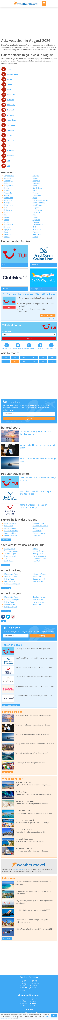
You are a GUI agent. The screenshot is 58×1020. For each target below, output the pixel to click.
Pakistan (36, 193)
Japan (6, 220)
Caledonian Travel (39, 559)
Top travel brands (11, 552)
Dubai (9, 69)
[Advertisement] (29, 22)
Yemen (35, 237)
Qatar (35, 198)
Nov (43, 362)
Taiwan (35, 217)
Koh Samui (11, 125)
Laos (6, 232)
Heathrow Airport (39, 598)
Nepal (35, 185)
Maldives (10, 150)
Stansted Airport (10, 578)
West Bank (37, 234)
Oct (34, 362)
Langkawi (10, 130)
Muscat (10, 79)
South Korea (37, 210)
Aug (15, 362)
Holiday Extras (38, 555)
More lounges (6, 612)
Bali (8, 161)
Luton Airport (9, 582)
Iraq (5, 215)
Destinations (40, 349)
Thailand (10, 110)
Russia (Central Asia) (40, 200)
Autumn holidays (39, 524)
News (23, 992)
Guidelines (35, 985)
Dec (52, 362)
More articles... (7, 773)
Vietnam (10, 115)
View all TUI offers (50, 319)
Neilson (35, 550)
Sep (24, 362)
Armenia (7, 178)
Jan (6, 358)
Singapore (36, 207)
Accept (54, 1016)
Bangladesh (8, 185)
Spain (34, 1003)
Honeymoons (38, 529)
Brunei (7, 190)
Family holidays (10, 529)
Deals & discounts (51, 349)
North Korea (37, 188)
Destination (6, 333)
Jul (5, 362)
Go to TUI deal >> (47, 316)
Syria (34, 215)
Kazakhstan (8, 224)
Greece (34, 1001)
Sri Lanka (10, 155)
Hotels (24, 1003)
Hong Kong (11, 120)
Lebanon (7, 234)
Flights (24, 1001)
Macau (6, 237)
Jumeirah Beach (13, 74)
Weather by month (18, 349)
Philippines (37, 195)
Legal (23, 986)
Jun (52, 358)
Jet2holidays (9, 562)
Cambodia (8, 193)
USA (33, 1006)
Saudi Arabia (37, 205)
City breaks (8, 527)
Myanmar (36, 183)
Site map (24, 988)
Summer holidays (10, 536)
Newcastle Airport (39, 582)
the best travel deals (19, 870)
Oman (9, 84)
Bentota (10, 140)
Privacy (24, 985)
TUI (5, 559)
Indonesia (11, 94)
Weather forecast (29, 349)
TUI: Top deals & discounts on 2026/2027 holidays (29, 295)
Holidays (24, 999)
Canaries (35, 999)
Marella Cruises (38, 552)
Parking (24, 1004)
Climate (24, 1006)
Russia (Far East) (39, 203)
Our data (34, 981)
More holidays (6, 541)
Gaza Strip (8, 200)
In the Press (32, 989)
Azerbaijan (8, 181)
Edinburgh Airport (39, 575)
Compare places (39, 534)
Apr (34, 358)
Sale (9, 308)
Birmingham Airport (12, 585)
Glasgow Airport (39, 580)
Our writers (35, 983)
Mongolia (36, 181)
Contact (24, 983)
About (24, 981)
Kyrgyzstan (8, 229)
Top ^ (3, 622)
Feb (15, 358)
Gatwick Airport (38, 578)
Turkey (34, 1004)
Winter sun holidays (40, 527)
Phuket (10, 135)
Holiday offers (9, 550)
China (9, 145)
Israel (6, 217)
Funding (34, 986)
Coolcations (37, 532)
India (9, 89)
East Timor (8, 198)
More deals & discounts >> (11, 706)
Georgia (7, 203)
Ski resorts (37, 536)
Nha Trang (11, 105)
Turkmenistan (38, 224)
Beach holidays (10, 524)
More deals (5, 566)
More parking (6, 589)
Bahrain (7, 183)
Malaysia (10, 100)
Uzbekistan (37, 229)
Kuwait (7, 227)
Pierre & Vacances (39, 557)
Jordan (6, 222)
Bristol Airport (9, 580)
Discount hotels (10, 557)
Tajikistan (36, 220)
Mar (24, 358)
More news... (7, 939)
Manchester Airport (11, 575)
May (43, 358)
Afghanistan (9, 176)
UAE (34, 227)
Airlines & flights (10, 555)
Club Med (36, 562)
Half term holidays (11, 532)
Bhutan (7, 188)
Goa (8, 166)
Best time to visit (6, 349)
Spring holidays (10, 534)
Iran (6, 212)
